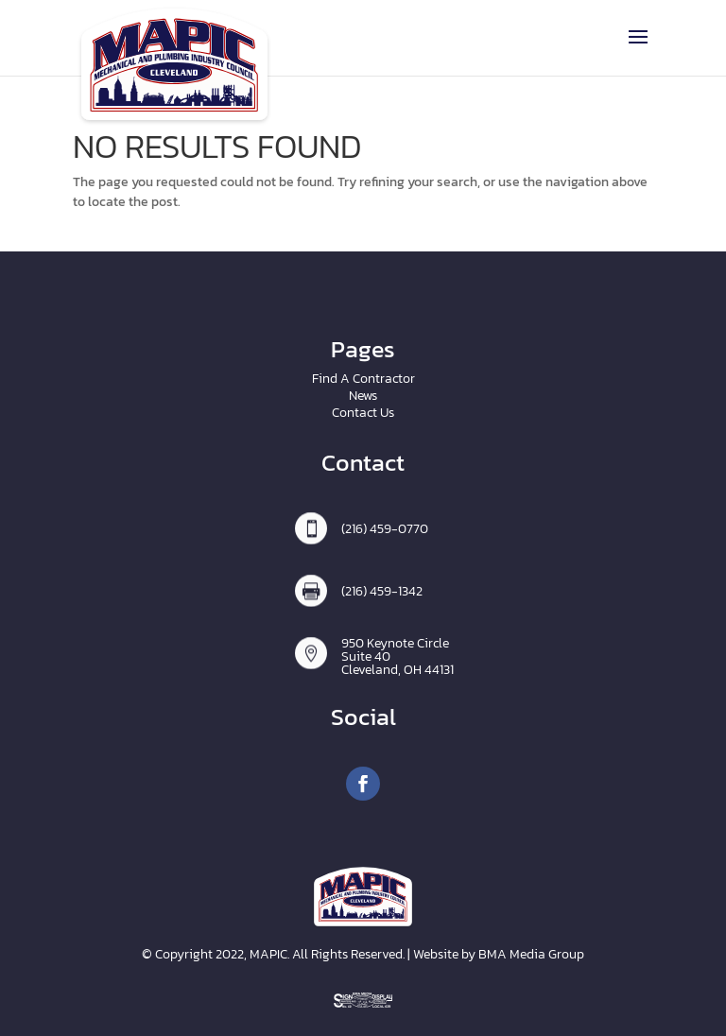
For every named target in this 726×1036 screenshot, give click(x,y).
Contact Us (363, 413)
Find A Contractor (363, 378)
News (363, 396)
